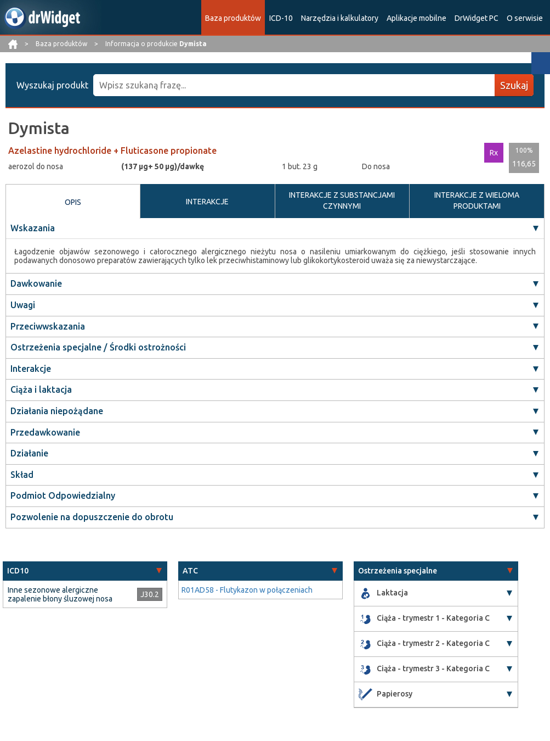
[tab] (85, 571)
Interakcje (30, 369)
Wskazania (32, 228)
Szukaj (514, 85)
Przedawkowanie (45, 432)
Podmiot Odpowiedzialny (62, 496)
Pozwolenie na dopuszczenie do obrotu (91, 517)
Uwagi (22, 305)
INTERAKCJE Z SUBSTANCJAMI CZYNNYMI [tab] (342, 200)
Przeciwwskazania (47, 326)
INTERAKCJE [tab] (207, 201)
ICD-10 (281, 18)
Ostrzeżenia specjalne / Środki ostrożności (98, 347)
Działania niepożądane (56, 411)
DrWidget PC (476, 18)
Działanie (29, 453)
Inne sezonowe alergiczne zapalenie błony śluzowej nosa (60, 594)
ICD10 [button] (18, 570)
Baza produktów (233, 18)
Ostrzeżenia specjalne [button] (397, 570)
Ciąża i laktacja (41, 390)
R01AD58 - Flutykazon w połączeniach (247, 590)
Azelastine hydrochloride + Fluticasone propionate (112, 150)
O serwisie (525, 18)
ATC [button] (190, 570)
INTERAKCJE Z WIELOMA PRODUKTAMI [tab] (476, 200)
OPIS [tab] (73, 202)
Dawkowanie (36, 284)
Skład (21, 475)
